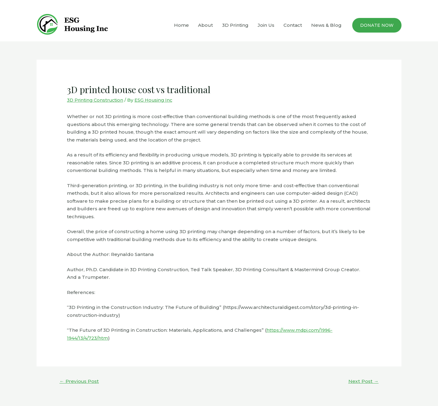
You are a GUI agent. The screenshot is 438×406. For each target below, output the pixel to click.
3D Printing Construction (96, 100)
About (205, 25)
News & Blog (326, 25)
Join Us (266, 25)
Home (181, 25)
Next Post (362, 381)
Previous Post (80, 381)
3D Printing (235, 25)
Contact (292, 25)
